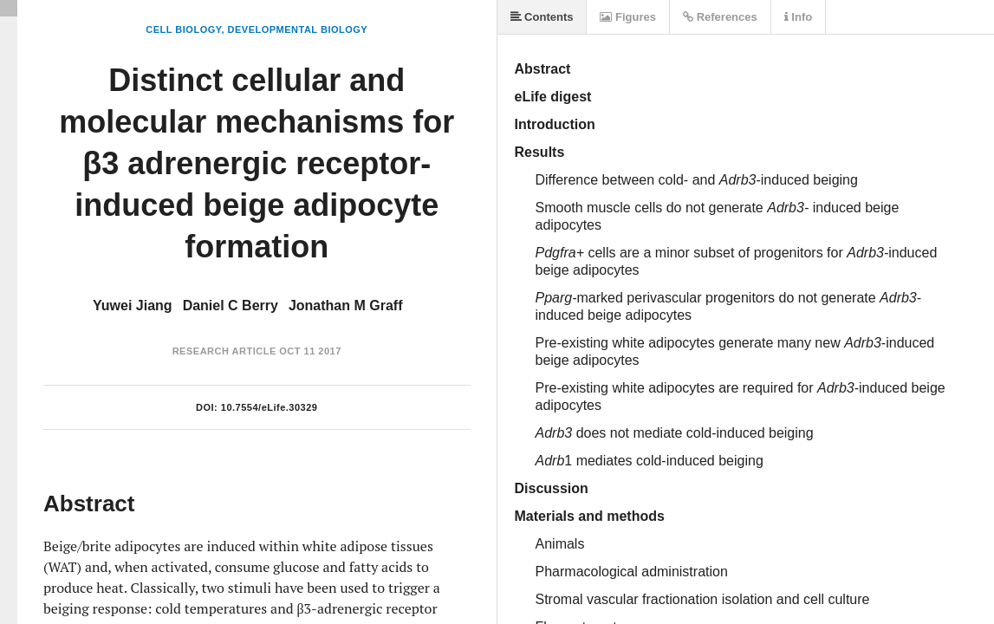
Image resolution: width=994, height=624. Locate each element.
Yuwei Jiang (132, 305)
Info (798, 16)
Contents (542, 16)
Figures (628, 16)
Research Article (224, 351)
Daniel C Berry (230, 305)
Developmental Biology (298, 29)
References (720, 16)
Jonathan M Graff (346, 305)
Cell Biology (183, 29)
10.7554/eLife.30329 (269, 407)
